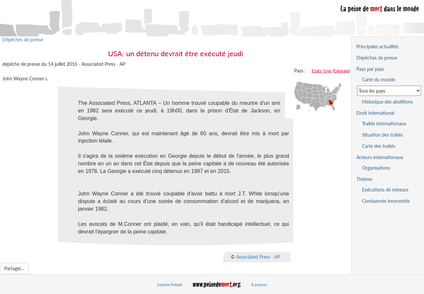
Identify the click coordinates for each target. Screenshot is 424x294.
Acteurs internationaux (379, 157)
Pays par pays (370, 69)
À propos (259, 284)
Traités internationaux (384, 123)
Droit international (375, 113)
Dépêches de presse (22, 39)
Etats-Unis (322, 70)
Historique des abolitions (387, 102)
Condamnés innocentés (386, 201)
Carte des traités (378, 146)
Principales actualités (377, 46)
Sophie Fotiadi (169, 284)
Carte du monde (378, 79)
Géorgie (341, 70)
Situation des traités (382, 135)
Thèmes (364, 179)
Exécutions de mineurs (385, 189)
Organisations (376, 168)
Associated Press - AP (258, 257)
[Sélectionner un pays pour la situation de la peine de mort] (389, 91)
